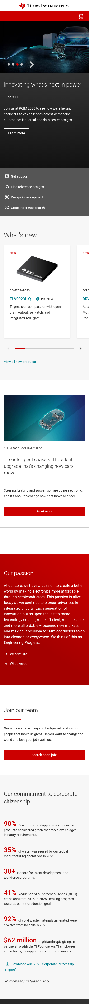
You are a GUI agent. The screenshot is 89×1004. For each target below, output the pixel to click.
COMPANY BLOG (31, 448)
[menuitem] (40, 16)
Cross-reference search (28, 208)
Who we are (18, 654)
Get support (19, 176)
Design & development (27, 197)
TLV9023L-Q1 (37, 291)
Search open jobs (44, 755)
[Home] (44, 6)
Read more (44, 511)
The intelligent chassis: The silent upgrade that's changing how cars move (39, 466)
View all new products (20, 362)
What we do (18, 664)
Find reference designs (27, 187)
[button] (8, 16)
